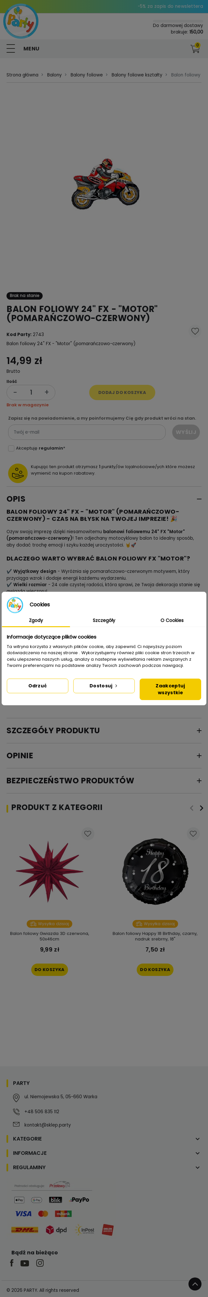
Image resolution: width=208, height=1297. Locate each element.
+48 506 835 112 (41, 1112)
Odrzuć (37, 685)
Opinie (20, 755)
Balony (54, 75)
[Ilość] (31, 392)
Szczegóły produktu (53, 730)
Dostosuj (104, 685)
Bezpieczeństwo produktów (70, 780)
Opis (16, 498)
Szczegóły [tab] (104, 620)
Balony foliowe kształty (137, 75)
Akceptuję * (40, 448)
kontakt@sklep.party (47, 1125)
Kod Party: (19, 334)
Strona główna (22, 75)
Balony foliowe (87, 75)
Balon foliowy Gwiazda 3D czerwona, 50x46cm (49, 936)
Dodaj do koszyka (122, 392)
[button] (181, 48)
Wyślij (186, 432)
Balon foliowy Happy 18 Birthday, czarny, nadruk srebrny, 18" (155, 936)
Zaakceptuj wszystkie (170, 689)
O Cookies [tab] (172, 620)
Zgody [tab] (36, 620)
